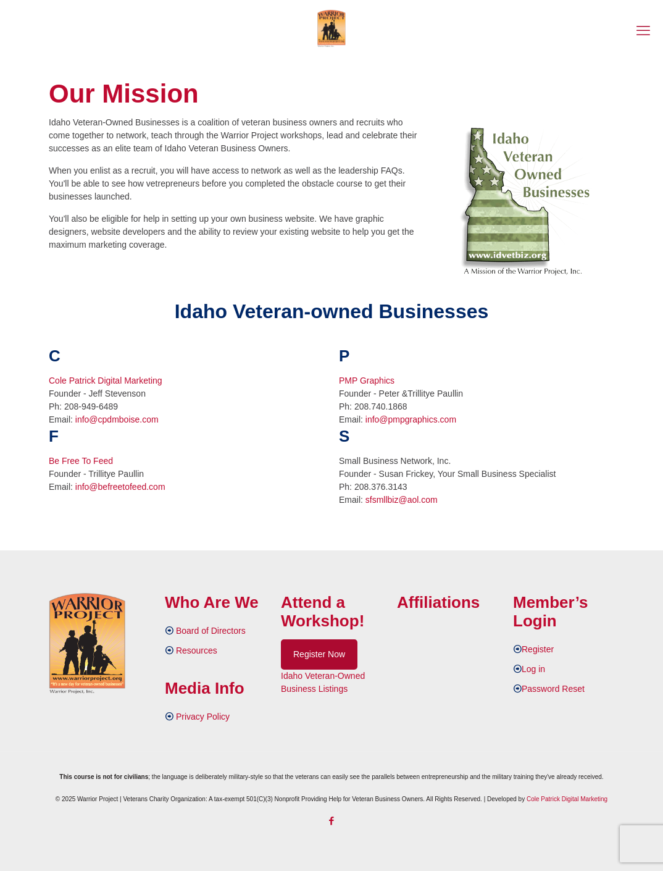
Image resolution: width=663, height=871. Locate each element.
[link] (525, 201)
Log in (533, 669)
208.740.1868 (380, 406)
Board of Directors (211, 631)
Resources (196, 650)
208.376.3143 (380, 487)
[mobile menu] (643, 30)
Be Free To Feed (81, 461)
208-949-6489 (91, 406)
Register (538, 649)
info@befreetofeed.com (120, 487)
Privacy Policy (203, 717)
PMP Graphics (366, 380)
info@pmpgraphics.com (410, 419)
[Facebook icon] (331, 820)
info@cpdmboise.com (117, 419)
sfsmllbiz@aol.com (401, 500)
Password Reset (553, 689)
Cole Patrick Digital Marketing (105, 380)
